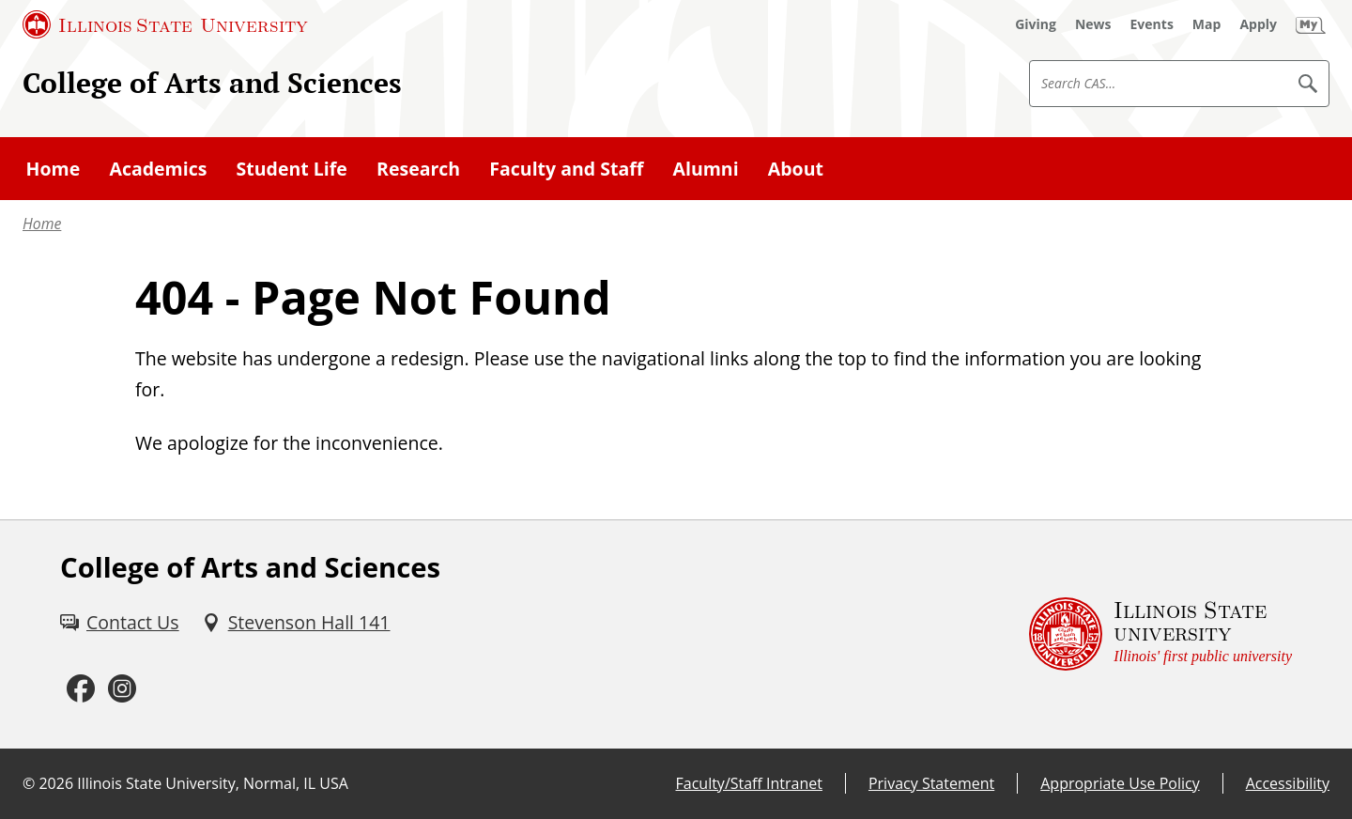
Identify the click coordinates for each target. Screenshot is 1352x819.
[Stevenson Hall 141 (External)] (296, 622)
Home (42, 223)
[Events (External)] (1152, 24)
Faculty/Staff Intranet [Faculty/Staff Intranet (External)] (749, 783)
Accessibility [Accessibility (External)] (1287, 783)
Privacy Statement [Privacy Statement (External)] (931, 783)
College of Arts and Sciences (212, 82)
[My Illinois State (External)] (1310, 24)
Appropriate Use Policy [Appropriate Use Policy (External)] (1119, 783)
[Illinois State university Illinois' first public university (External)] (1160, 634)
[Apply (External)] (1258, 24)
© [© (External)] (29, 783)
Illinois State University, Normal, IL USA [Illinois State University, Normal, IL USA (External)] (212, 783)
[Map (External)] (1207, 24)
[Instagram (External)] (122, 689)
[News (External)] (1093, 24)
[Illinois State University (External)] (165, 24)
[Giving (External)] (1035, 24)
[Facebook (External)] (80, 689)
